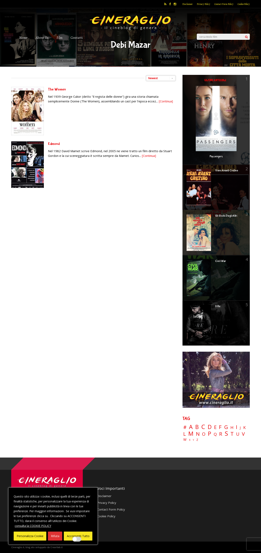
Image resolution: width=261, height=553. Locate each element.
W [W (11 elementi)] (185, 439)
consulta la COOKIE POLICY (33, 526)
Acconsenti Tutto (78, 536)
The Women (57, 89)
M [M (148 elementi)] (191, 433)
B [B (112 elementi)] (197, 427)
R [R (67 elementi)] (220, 434)
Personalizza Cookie (30, 536)
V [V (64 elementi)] (243, 433)
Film (59, 37)
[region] (53, 516)
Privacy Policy (203, 4)
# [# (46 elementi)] (185, 427)
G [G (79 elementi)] (226, 427)
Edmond (54, 144)
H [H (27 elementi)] (231, 427)
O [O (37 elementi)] (203, 434)
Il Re (217, 306)
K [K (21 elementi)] (244, 427)
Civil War (220, 261)
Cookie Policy (244, 4)
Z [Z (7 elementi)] (197, 439)
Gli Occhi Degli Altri (226, 215)
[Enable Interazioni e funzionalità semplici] (76, 539)
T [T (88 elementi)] (232, 434)
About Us (42, 37)
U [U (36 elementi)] (237, 434)
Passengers (216, 156)
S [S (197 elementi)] (226, 434)
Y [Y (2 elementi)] (193, 440)
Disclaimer (187, 4)
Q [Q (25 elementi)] (215, 434)
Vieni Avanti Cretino (226, 170)
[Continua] (166, 101)
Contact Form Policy (223, 4)
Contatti (77, 37)
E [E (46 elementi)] (215, 427)
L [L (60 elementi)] (184, 433)
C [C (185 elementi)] (203, 427)
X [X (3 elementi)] (189, 440)
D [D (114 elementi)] (210, 427)
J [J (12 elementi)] (240, 427)
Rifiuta (55, 536)
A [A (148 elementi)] (191, 427)
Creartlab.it (56, 547)
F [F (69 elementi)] (220, 427)
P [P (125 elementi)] (209, 433)
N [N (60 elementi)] (198, 433)
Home (23, 37)
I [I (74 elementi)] (236, 427)
